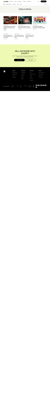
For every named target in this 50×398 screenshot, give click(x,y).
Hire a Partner (40, 75)
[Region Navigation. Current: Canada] (7, 86)
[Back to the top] (4, 71)
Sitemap (25, 85)
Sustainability (14, 77)
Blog (4, 4)
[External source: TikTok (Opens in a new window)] (43, 85)
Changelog (31, 80)
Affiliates (22, 78)
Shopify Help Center (41, 72)
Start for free (44, 1)
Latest (18, 4)
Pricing (15, 1)
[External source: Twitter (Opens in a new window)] (38, 85)
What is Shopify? (14, 72)
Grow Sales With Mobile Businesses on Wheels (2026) (39, 27)
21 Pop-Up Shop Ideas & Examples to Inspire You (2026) (29, 36)
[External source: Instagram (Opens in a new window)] (42, 85)
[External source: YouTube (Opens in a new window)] (40, 85)
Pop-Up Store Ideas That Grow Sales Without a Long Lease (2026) (8, 36)
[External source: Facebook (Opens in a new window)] (36, 85)
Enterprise (24, 1)
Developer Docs (23, 72)
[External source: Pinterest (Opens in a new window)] (36, 87)
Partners (22, 77)
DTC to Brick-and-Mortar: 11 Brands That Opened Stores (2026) (19, 36)
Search (45, 4)
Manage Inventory (8, 4)
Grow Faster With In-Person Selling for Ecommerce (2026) (24, 27)
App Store (22, 75)
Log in (38, 1)
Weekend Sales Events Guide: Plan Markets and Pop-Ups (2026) (10, 28)
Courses (31, 77)
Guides (31, 75)
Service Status (41, 77)
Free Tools (31, 78)
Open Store (14, 4)
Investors (13, 75)
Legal (17, 85)
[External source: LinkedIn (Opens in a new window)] (45, 85)
